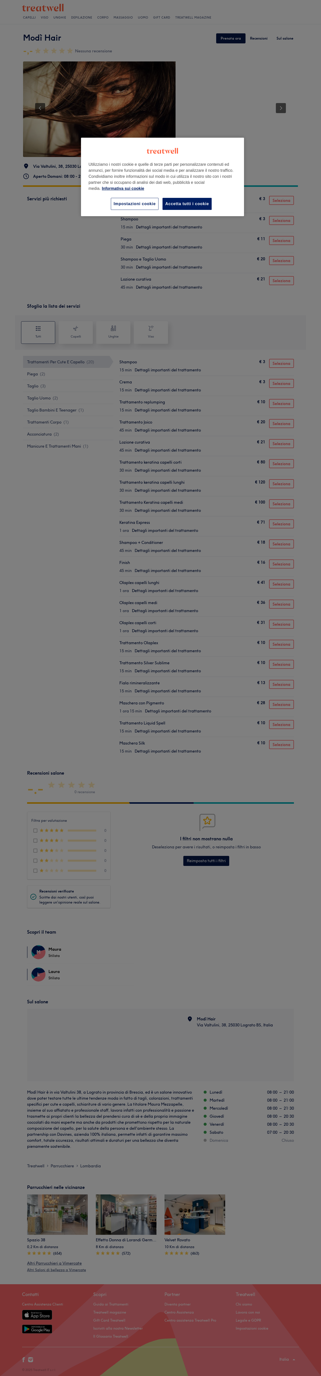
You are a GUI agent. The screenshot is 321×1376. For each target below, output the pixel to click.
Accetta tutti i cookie (187, 204)
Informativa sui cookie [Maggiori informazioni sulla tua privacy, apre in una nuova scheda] (123, 188)
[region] (162, 177)
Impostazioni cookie (135, 204)
